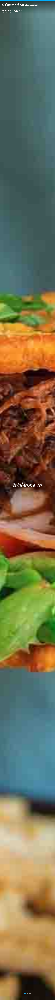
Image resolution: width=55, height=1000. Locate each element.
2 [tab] (27, 993)
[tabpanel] (27, 500)
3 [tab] (30, 993)
